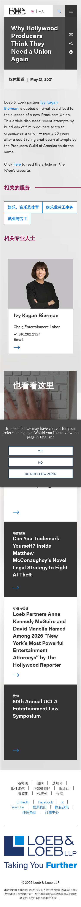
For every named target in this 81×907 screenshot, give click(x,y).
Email (18, 339)
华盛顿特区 (42, 788)
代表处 (42, 793)
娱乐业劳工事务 (59, 207)
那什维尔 (18, 788)
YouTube (17, 806)
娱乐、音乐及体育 (23, 207)
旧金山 (64, 788)
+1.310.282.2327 (27, 334)
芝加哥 (57, 783)
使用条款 (29, 812)
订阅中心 (52, 812)
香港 (59, 793)
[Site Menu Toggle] (71, 11)
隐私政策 (62, 806)
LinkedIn (23, 802)
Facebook (45, 802)
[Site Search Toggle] (59, 11)
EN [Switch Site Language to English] (32, 11)
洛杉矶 (23, 783)
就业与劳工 (17, 218)
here (17, 164)
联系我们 (39, 806)
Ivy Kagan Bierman (36, 315)
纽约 (40, 783)
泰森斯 (23, 793)
